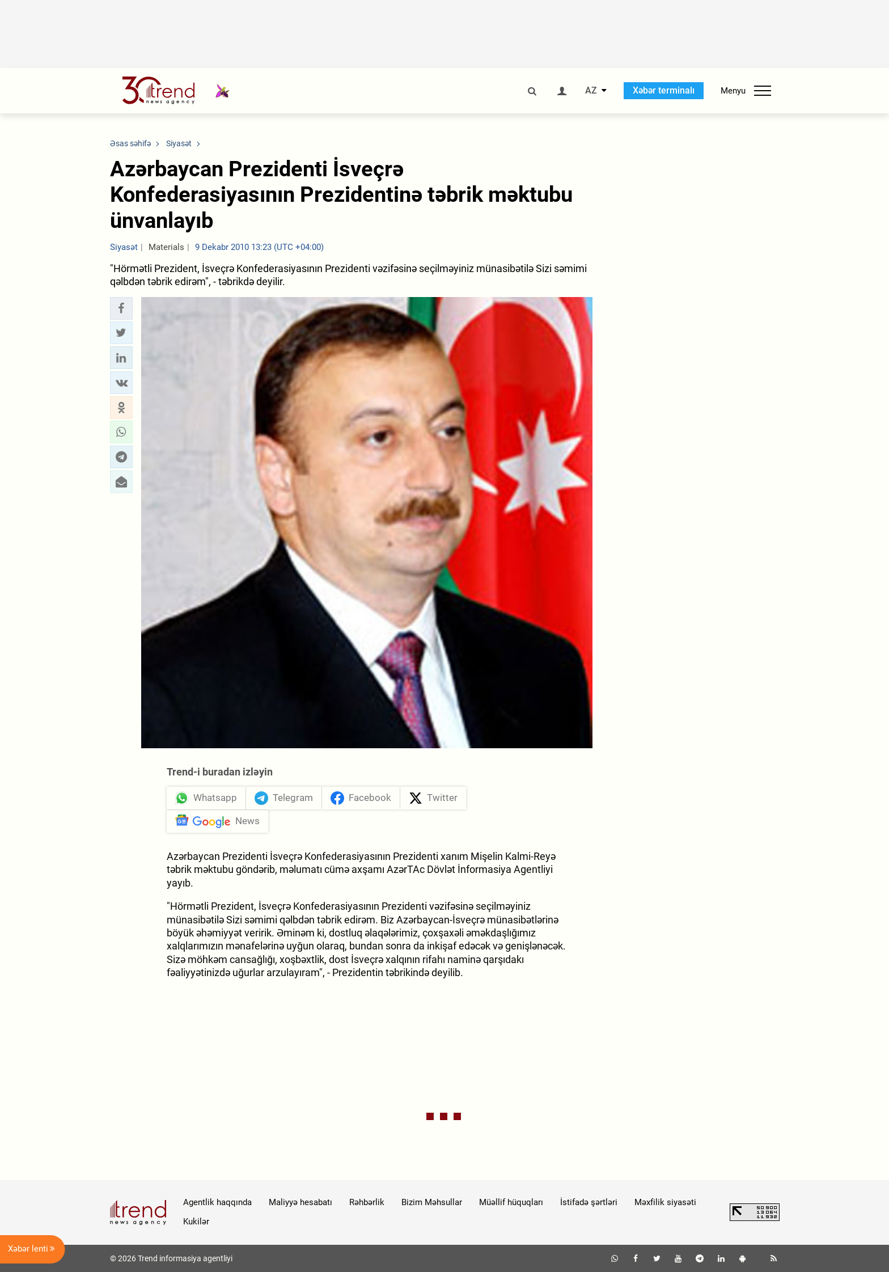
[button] (121, 308)
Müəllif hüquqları (511, 1202)
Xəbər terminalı (664, 90)
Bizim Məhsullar (431, 1202)
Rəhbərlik (366, 1202)
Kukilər (196, 1221)
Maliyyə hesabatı (300, 1202)
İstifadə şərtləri (588, 1202)
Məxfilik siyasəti (665, 1202)
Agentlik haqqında (217, 1202)
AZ (591, 90)
